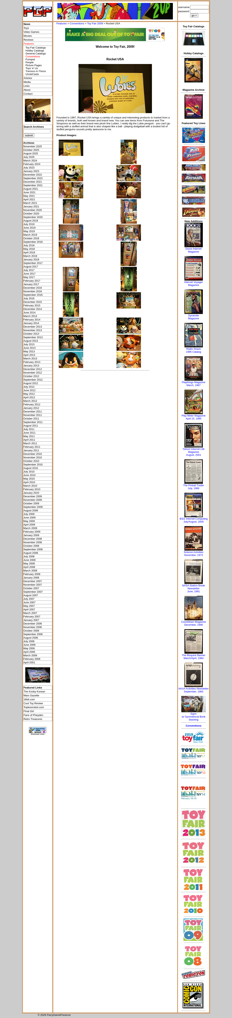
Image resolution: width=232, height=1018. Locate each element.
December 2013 (32, 326)
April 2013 (29, 354)
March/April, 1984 (194, 658)
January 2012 (31, 407)
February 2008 (31, 574)
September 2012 (33, 379)
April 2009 (29, 524)
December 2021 (32, 181)
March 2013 (30, 358)
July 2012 (28, 386)
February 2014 (31, 319)
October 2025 (31, 149)
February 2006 (31, 658)
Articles (27, 78)
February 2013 (31, 362)
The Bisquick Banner (193, 655)
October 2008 (31, 545)
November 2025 (32, 146)
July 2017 (28, 270)
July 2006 (28, 641)
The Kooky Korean (34, 691)
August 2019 (30, 220)
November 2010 (32, 457)
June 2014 (29, 312)
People (29, 62)
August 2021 (30, 188)
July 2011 (28, 429)
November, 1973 (193, 555)
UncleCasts (32, 74)
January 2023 (31, 171)
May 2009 (29, 521)
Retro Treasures (32, 719)
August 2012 (30, 383)
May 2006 (29, 648)
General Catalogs (35, 53)
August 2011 (30, 425)
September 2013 (33, 337)
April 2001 (29, 662)
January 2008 (31, 577)
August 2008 (30, 552)
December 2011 (32, 411)
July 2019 (28, 224)
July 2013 (28, 344)
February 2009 (31, 531)
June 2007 (29, 602)
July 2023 (28, 167)
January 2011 (31, 450)
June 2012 (29, 390)
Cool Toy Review (33, 703)
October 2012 (31, 376)
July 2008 (28, 556)
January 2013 (31, 365)
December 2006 (32, 623)
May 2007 (29, 605)
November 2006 (32, 627)
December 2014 (32, 309)
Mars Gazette (31, 695)
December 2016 (32, 287)
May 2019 (29, 231)
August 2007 (30, 595)
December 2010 (32, 453)
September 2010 (33, 464)
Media (27, 82)
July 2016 (28, 298)
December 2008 (32, 538)
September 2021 (33, 185)
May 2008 (29, 563)
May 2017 (29, 277)
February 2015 (31, 305)
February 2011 (31, 446)
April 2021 (29, 199)
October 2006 (31, 630)
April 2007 (29, 609)
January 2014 (31, 323)
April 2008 (29, 567)
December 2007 (32, 581)
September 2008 (33, 549)
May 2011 (29, 436)
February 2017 (31, 280)
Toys (26, 28)
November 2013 (32, 330)
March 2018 (30, 256)
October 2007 (31, 588)
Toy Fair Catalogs (35, 47)
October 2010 (31, 461)
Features (61, 23)
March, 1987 (193, 385)
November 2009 (32, 499)
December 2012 (32, 369)
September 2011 (33, 422)
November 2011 (32, 415)
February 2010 (31, 489)
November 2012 (32, 372)
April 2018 (29, 252)
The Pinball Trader (193, 485)
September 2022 (33, 178)
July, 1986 (193, 488)
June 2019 (29, 227)
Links (26, 85)
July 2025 (28, 157)
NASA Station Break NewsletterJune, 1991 (193, 588)
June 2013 (29, 347)
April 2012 (29, 397)
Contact (27, 93)
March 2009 (30, 528)
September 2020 (33, 217)
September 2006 (33, 634)
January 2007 (31, 620)
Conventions (77, 23)
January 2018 (31, 259)
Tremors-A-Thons (35, 71)
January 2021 (31, 206)
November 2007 (32, 584)
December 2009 (32, 496)
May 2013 (29, 351)
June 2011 (29, 432)
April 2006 (29, 651)
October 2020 (31, 213)
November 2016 (32, 291)
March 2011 (30, 443)
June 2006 (29, 644)
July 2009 (28, 514)
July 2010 (28, 471)
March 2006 (30, 655)
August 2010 (30, 468)
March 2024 (30, 160)
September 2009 (33, 506)
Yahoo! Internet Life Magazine (193, 450)
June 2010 (29, 475)
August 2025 (30, 153)
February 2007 (31, 616)
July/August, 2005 (193, 521)
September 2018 (33, 241)
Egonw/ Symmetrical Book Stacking (193, 716)
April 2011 (29, 439)
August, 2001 (193, 454)
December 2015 (32, 301)
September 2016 (33, 294)
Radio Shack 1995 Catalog (193, 350)
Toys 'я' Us (31, 68)
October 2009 (31, 503)
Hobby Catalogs (34, 50)
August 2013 (30, 340)
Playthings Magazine (193, 382)
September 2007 (33, 591)
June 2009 (29, 517)
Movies (27, 35)
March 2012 (30, 400)
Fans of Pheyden (33, 715)
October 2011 (31, 418)
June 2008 (29, 559)
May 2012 (29, 393)
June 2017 (29, 273)
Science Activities (193, 552)
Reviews (28, 39)
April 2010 (29, 482)
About (26, 89)
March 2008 (30, 570)
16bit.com (29, 699)
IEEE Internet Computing (194, 518)
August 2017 (30, 266)
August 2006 (30, 637)
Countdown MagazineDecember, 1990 (193, 623)
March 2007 (30, 613)
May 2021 (29, 195)
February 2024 (31, 164)
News (26, 24)
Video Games (31, 31)
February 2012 (31, 404)
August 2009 (30, 510)
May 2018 (29, 248)
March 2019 (30, 234)
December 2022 (32, 174)
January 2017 (31, 284)
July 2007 (28, 598)
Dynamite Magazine (193, 317)
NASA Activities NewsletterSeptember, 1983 (194, 690)
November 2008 (32, 542)
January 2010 (31, 492)
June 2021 (29, 192)
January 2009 (31, 535)
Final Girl (28, 711)
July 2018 (28, 245)
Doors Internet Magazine (193, 250)
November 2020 (32, 210)
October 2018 (31, 238)
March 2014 (30, 316)
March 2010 (30, 485)
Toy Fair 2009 (95, 23)
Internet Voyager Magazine (193, 284)
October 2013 (31, 333)
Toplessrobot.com (33, 707)
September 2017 (33, 263)
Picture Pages (33, 65)
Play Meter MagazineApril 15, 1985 (194, 417)
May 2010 (29, 478)
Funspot (30, 59)
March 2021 (30, 202)
